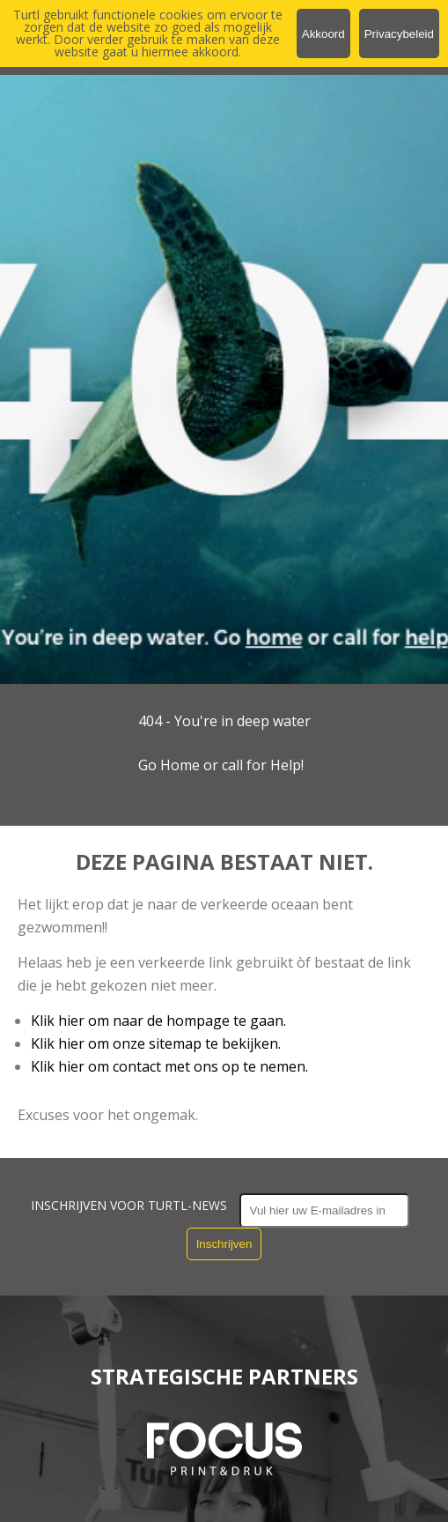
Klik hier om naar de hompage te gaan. (158, 1020)
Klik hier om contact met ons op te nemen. (169, 1066)
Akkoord (323, 34)
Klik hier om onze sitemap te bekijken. (156, 1043)
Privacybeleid (399, 34)
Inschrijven (224, 1244)
